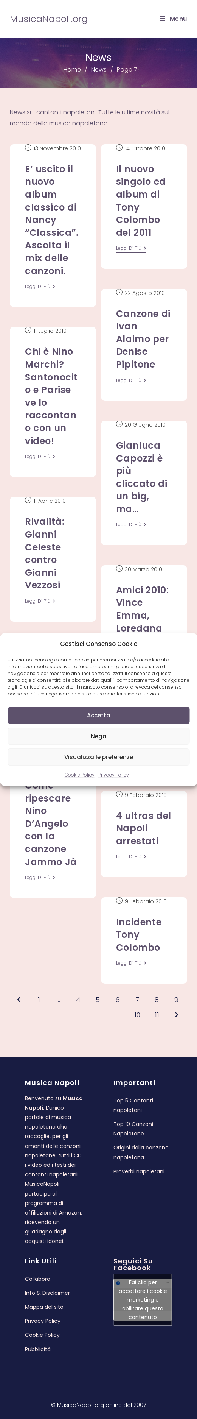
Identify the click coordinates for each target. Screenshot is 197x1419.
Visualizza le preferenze (98, 757)
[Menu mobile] (173, 18)
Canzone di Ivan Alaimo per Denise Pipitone (143, 339)
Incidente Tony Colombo (138, 935)
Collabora (37, 1279)
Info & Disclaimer (47, 1293)
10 (137, 1015)
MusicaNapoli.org (49, 18)
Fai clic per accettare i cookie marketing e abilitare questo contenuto (143, 1300)
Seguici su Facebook (133, 1264)
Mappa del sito (44, 1307)
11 (157, 1015)
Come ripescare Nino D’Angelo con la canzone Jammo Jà (51, 823)
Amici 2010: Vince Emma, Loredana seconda (142, 615)
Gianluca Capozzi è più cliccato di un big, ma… (142, 477)
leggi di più (40, 287)
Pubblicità (38, 1349)
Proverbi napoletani (138, 1171)
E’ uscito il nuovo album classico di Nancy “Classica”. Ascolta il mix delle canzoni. (52, 220)
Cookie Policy (80, 775)
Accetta (98, 715)
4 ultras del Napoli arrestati (143, 828)
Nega (99, 736)
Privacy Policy (113, 775)
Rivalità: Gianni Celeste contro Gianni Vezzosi (44, 553)
